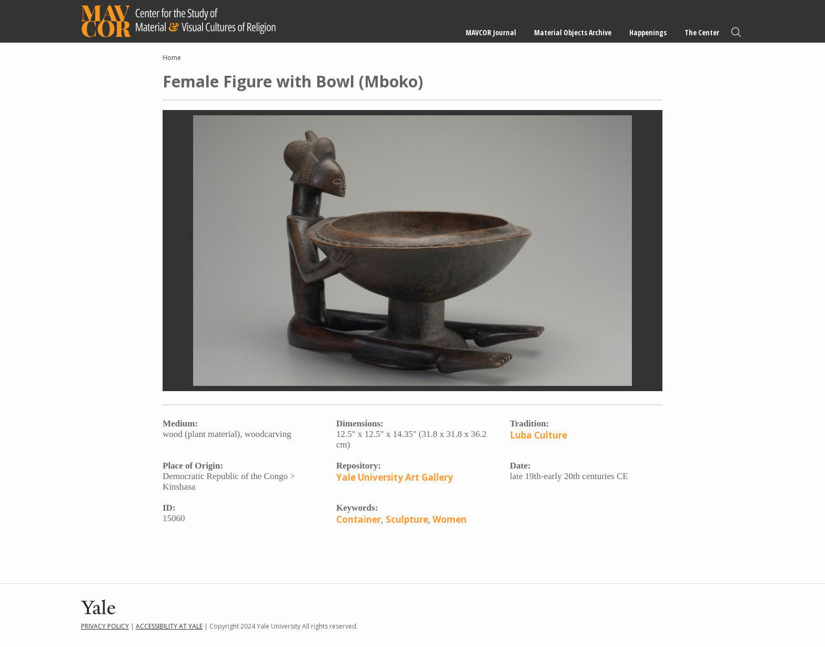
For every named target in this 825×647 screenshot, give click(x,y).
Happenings (648, 32)
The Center (702, 32)
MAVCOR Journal (491, 32)
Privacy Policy (105, 626)
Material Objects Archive (572, 32)
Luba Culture (538, 435)
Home (172, 57)
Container (358, 519)
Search (736, 32)
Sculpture (407, 519)
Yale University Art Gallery (394, 477)
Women (449, 519)
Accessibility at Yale (169, 626)
